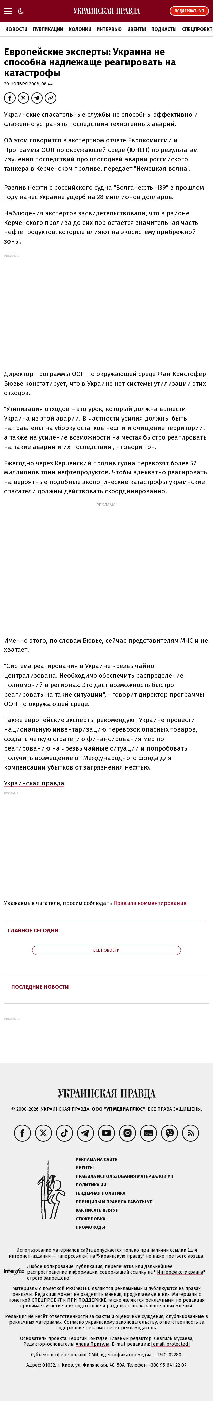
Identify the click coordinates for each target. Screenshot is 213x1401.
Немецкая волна (161, 168)
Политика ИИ (91, 1184)
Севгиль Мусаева (173, 1338)
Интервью (109, 29)
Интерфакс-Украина (180, 1272)
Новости (16, 29)
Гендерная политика (100, 1193)
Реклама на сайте (96, 1159)
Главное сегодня (33, 930)
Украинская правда (34, 783)
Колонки (80, 29)
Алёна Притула (92, 1344)
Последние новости (40, 987)
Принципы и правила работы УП (114, 1201)
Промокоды (90, 1227)
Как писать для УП (97, 1210)
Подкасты (164, 29)
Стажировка (90, 1218)
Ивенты (136, 29)
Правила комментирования (150, 903)
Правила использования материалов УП (124, 1176)
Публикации (48, 29)
